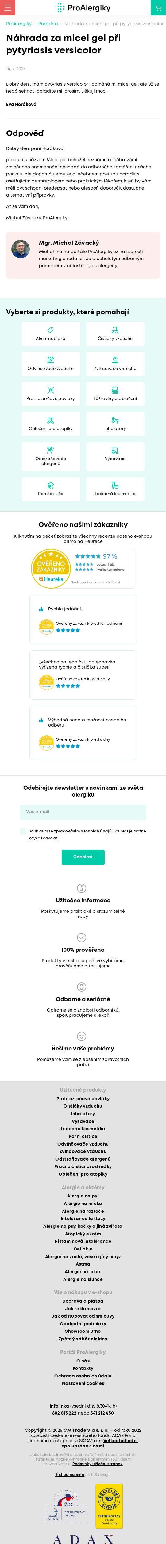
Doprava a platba (82, 1301)
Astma (83, 1264)
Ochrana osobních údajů (82, 1376)
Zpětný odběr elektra (83, 1339)
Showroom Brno (83, 1331)
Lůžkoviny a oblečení (115, 399)
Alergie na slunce (83, 1279)
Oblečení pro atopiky (51, 429)
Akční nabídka (50, 338)
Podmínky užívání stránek (97, 1464)
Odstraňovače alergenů (51, 461)
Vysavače (115, 459)
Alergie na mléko (83, 1204)
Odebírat (83, 857)
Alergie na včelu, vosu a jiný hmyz (83, 1257)
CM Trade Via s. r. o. (86, 1430)
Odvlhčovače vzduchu (51, 369)
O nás (83, 1361)
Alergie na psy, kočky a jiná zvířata (82, 1226)
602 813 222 (64, 1413)
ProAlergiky (19, 24)
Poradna (48, 24)
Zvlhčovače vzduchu (115, 369)
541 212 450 (102, 1413)
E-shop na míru (70, 1475)
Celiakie (83, 1249)
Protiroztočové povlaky (50, 399)
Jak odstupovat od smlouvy (83, 1316)
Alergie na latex (83, 1272)
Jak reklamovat (83, 1309)
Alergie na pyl (83, 1196)
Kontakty (83, 1368)
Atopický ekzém (83, 1234)
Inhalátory (115, 429)
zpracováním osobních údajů (83, 831)
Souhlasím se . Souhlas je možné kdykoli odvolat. (87, 835)
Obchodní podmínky (83, 1324)
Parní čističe (50, 494)
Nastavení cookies (83, 1383)
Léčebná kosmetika (115, 494)
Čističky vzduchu (115, 338)
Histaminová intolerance (83, 1241)
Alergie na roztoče (83, 1211)
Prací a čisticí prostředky (83, 1167)
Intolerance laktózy (83, 1219)
